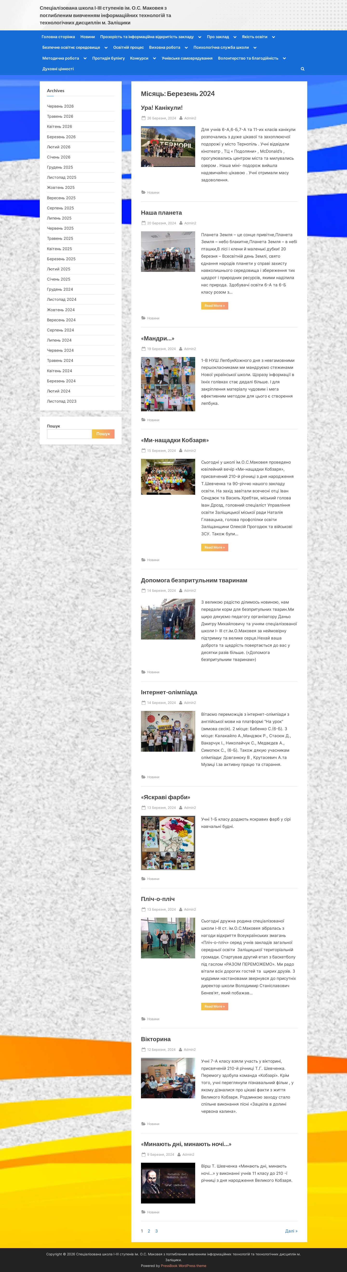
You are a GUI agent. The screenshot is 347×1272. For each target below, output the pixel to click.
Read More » (216, 306)
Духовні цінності (58, 68)
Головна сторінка (58, 36)
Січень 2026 (58, 157)
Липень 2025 (59, 218)
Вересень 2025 (61, 197)
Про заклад (218, 36)
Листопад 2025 (61, 177)
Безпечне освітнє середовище (71, 47)
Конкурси (139, 58)
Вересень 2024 (61, 319)
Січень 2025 (58, 279)
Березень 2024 (61, 380)
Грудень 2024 (60, 289)
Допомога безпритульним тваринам (194, 580)
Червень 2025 (60, 228)
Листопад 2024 (61, 299)
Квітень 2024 (59, 370)
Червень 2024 (60, 350)
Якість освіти (254, 36)
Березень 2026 (61, 136)
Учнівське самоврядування (187, 58)
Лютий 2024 (58, 391)
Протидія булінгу (108, 58)
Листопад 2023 (61, 401)
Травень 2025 (60, 238)
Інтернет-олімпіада (169, 691)
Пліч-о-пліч (158, 898)
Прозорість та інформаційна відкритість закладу (147, 36)
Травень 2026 (60, 116)
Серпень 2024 (60, 330)
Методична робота (60, 58)
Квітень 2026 (59, 126)
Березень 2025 (61, 258)
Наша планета (161, 212)
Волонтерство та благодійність (248, 58)
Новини (87, 36)
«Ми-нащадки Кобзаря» (175, 439)
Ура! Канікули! (162, 107)
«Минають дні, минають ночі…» (186, 1143)
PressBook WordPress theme (183, 1266)
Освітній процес (128, 47)
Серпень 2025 (60, 208)
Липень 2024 (59, 340)
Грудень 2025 (60, 167)
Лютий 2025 (58, 269)
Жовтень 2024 (61, 309)
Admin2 (190, 117)
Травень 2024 (60, 360)
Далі (289, 1231)
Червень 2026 (60, 106)
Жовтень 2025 (61, 187)
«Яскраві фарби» (165, 796)
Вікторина (156, 1038)
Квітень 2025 (59, 248)
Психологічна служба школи (221, 47)
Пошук (53, 426)
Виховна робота (164, 47)
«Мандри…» (157, 338)
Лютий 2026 (58, 146)
